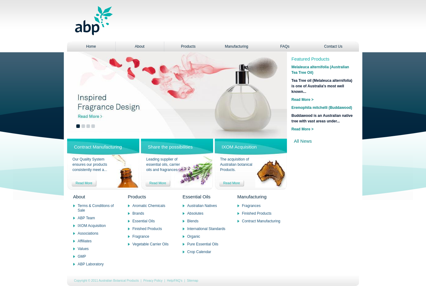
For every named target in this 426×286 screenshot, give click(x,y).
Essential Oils (144, 221)
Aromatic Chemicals (149, 206)
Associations (88, 233)
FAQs (284, 46)
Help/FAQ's (174, 280)
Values (83, 249)
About (139, 46)
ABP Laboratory (91, 264)
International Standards (206, 229)
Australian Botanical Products (119, 280)
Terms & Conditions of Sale (96, 208)
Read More (84, 183)
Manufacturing (236, 46)
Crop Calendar (199, 252)
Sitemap (192, 280)
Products (188, 46)
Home (91, 46)
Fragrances (251, 206)
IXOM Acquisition (92, 226)
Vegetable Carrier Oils (151, 244)
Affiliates (85, 241)
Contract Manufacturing (261, 221)
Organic (193, 236)
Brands (138, 213)
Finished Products (147, 229)
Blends (193, 221)
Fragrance (141, 236)
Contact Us (333, 46)
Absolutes (195, 213)
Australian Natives (202, 206)
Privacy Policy (152, 280)
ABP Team (86, 218)
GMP (82, 256)
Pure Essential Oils (202, 244)
